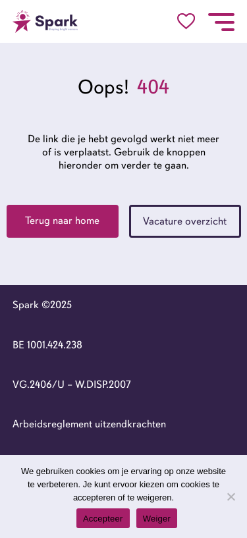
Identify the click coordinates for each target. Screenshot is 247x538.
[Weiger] (230, 496)
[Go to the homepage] (45, 21)
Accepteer (103, 519)
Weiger (157, 519)
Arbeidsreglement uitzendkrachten (89, 424)
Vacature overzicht (185, 221)
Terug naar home (62, 220)
